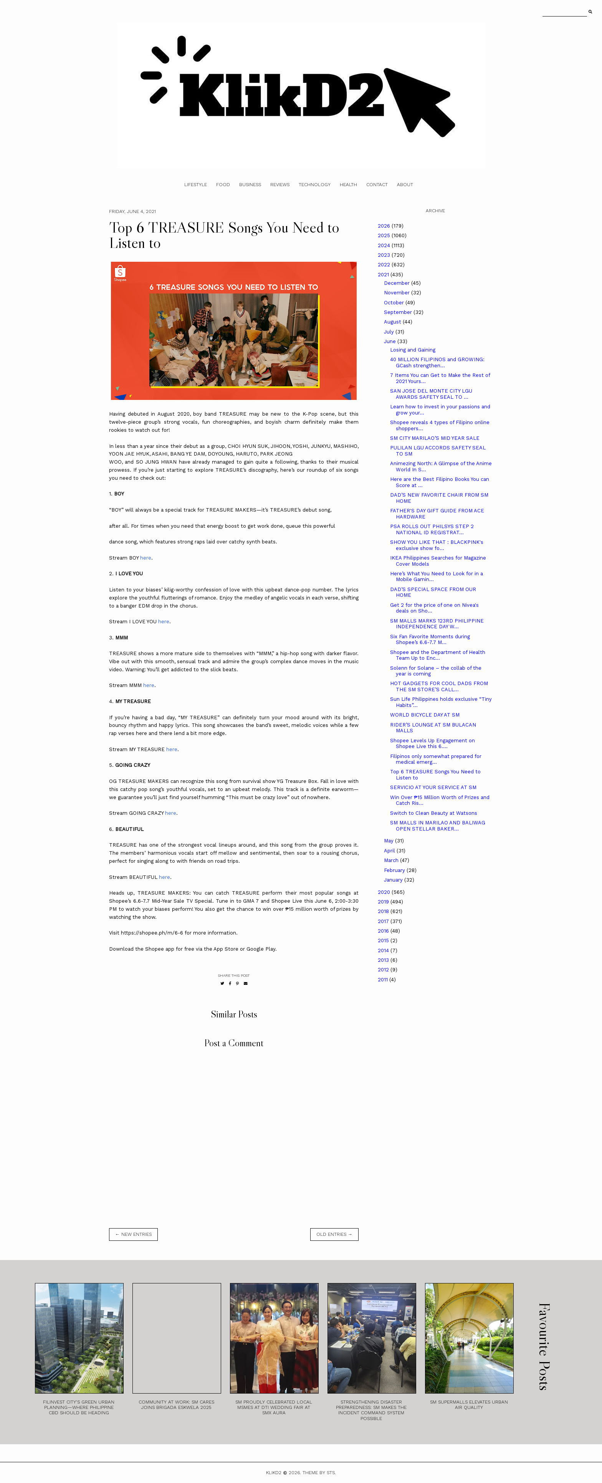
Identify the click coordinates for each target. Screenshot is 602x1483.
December (397, 283)
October (394, 303)
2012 (384, 970)
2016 (384, 931)
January (394, 880)
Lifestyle (195, 184)
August (393, 322)
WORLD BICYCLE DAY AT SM (425, 715)
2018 (384, 911)
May (389, 841)
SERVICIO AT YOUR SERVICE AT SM (433, 787)
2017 (384, 921)
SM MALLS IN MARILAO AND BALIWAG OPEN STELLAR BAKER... (437, 826)
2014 (384, 950)
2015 (384, 940)
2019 (384, 902)
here (145, 558)
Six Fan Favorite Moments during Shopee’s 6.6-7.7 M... (430, 640)
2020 (385, 892)
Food (223, 184)
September (398, 312)
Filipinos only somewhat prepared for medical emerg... (435, 759)
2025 (385, 235)
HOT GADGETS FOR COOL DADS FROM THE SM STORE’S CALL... (439, 686)
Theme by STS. (319, 1472)
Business (250, 184)
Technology (315, 184)
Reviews (279, 184)
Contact (377, 184)
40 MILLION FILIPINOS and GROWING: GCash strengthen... (437, 362)
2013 (384, 960)
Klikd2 (273, 1472)
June (390, 341)
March (392, 860)
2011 (383, 980)
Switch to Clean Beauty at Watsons (433, 813)
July (389, 332)
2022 (385, 265)
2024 (385, 245)
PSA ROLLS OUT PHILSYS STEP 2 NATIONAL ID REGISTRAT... (432, 529)
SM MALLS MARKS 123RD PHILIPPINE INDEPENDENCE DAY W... (437, 624)
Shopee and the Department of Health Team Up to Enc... (437, 655)
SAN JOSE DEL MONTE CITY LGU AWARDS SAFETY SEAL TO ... (431, 394)
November (397, 293)
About (405, 184)
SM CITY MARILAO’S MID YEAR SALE (435, 438)
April (390, 851)
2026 (385, 226)
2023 (385, 255)
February (395, 870)
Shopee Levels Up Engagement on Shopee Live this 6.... (432, 744)
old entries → (334, 1234)
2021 (384, 274)
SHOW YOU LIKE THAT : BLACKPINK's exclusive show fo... (436, 545)
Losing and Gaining (412, 350)
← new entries (133, 1234)
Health (348, 184)
